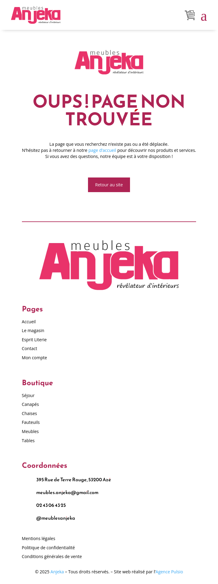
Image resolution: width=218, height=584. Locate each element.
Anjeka (57, 572)
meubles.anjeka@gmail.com (67, 492)
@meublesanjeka (55, 517)
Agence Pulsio (169, 572)
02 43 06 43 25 (51, 505)
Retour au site (109, 185)
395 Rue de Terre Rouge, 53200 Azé (73, 479)
